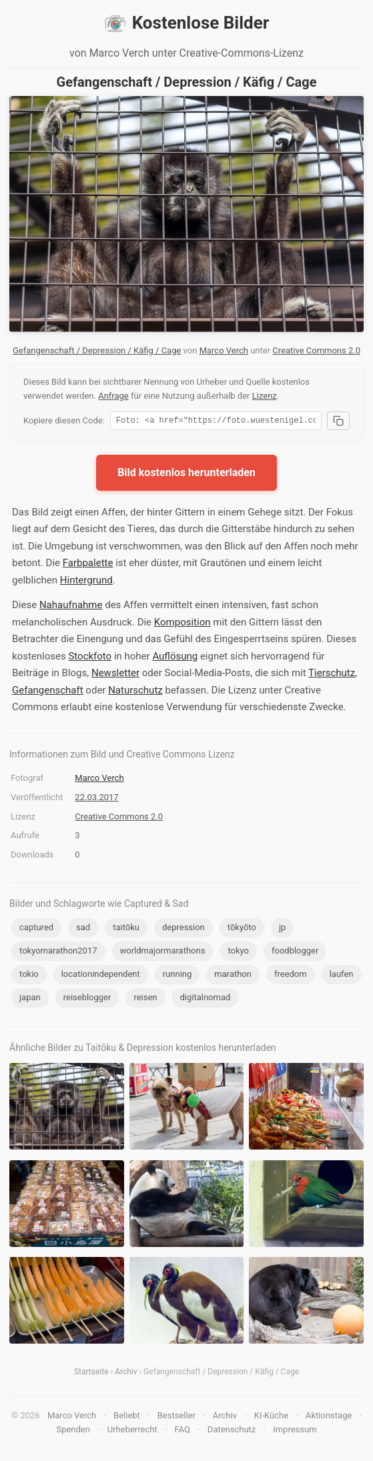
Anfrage (113, 396)
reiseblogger (87, 999)
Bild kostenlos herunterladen (186, 474)
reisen (145, 999)
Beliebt (126, 1417)
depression (183, 929)
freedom (290, 976)
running (177, 976)
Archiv (126, 1373)
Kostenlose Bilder (187, 23)
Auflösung (175, 658)
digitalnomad (204, 999)
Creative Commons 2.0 (316, 350)
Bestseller (176, 1417)
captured (36, 929)
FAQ (182, 1431)
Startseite (91, 1373)
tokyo (238, 953)
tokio (29, 976)
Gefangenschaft (47, 692)
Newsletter (115, 675)
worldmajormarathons (163, 953)
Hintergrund (86, 582)
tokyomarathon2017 (58, 953)
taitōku (126, 929)
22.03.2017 (96, 799)
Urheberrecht (132, 1431)
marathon (233, 976)
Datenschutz (232, 1431)
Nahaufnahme (71, 607)
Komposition (182, 624)
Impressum (294, 1431)
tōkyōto (242, 929)
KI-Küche (271, 1417)
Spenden (73, 1431)
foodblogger (295, 953)
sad (83, 929)
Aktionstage (329, 1417)
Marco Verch (224, 350)
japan (30, 999)
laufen (342, 976)
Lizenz (264, 396)
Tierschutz (331, 675)
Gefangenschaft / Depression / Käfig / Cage (97, 350)
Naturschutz (135, 692)
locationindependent (100, 976)
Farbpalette (88, 565)
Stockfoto (89, 658)
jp (282, 929)
